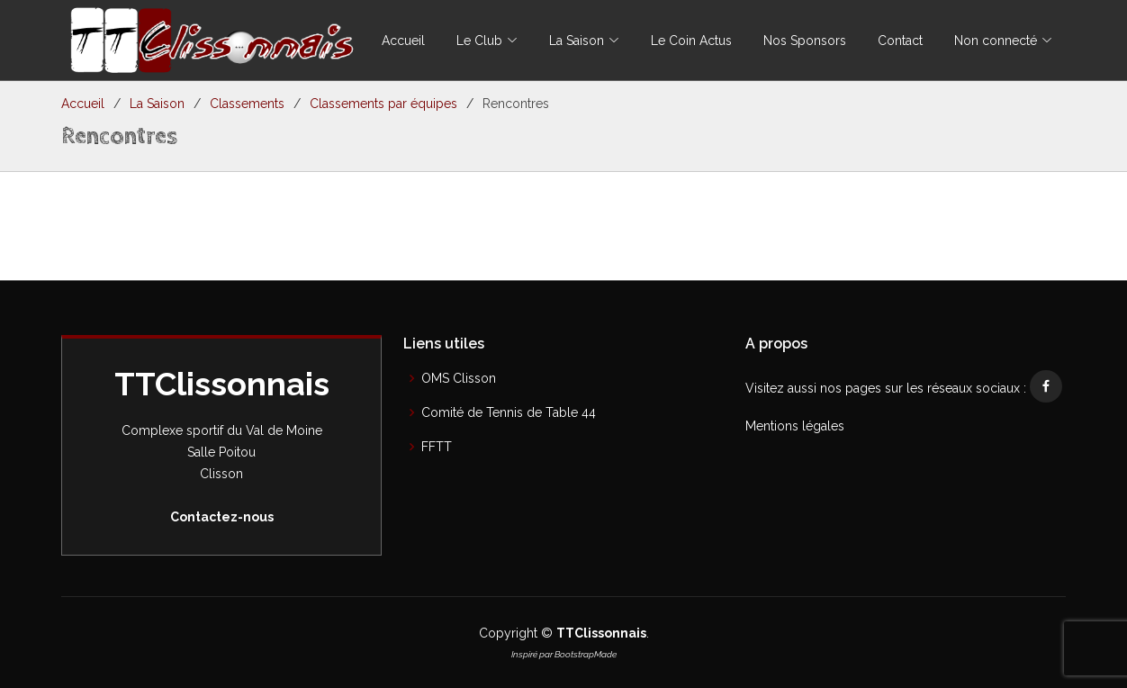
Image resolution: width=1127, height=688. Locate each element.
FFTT (436, 446)
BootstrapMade (585, 654)
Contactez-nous (222, 517)
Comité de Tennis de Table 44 (508, 412)
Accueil (403, 40)
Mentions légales (794, 426)
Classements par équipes (383, 103)
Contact (900, 40)
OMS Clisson (458, 378)
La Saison (157, 103)
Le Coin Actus (691, 40)
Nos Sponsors (804, 40)
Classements (247, 103)
